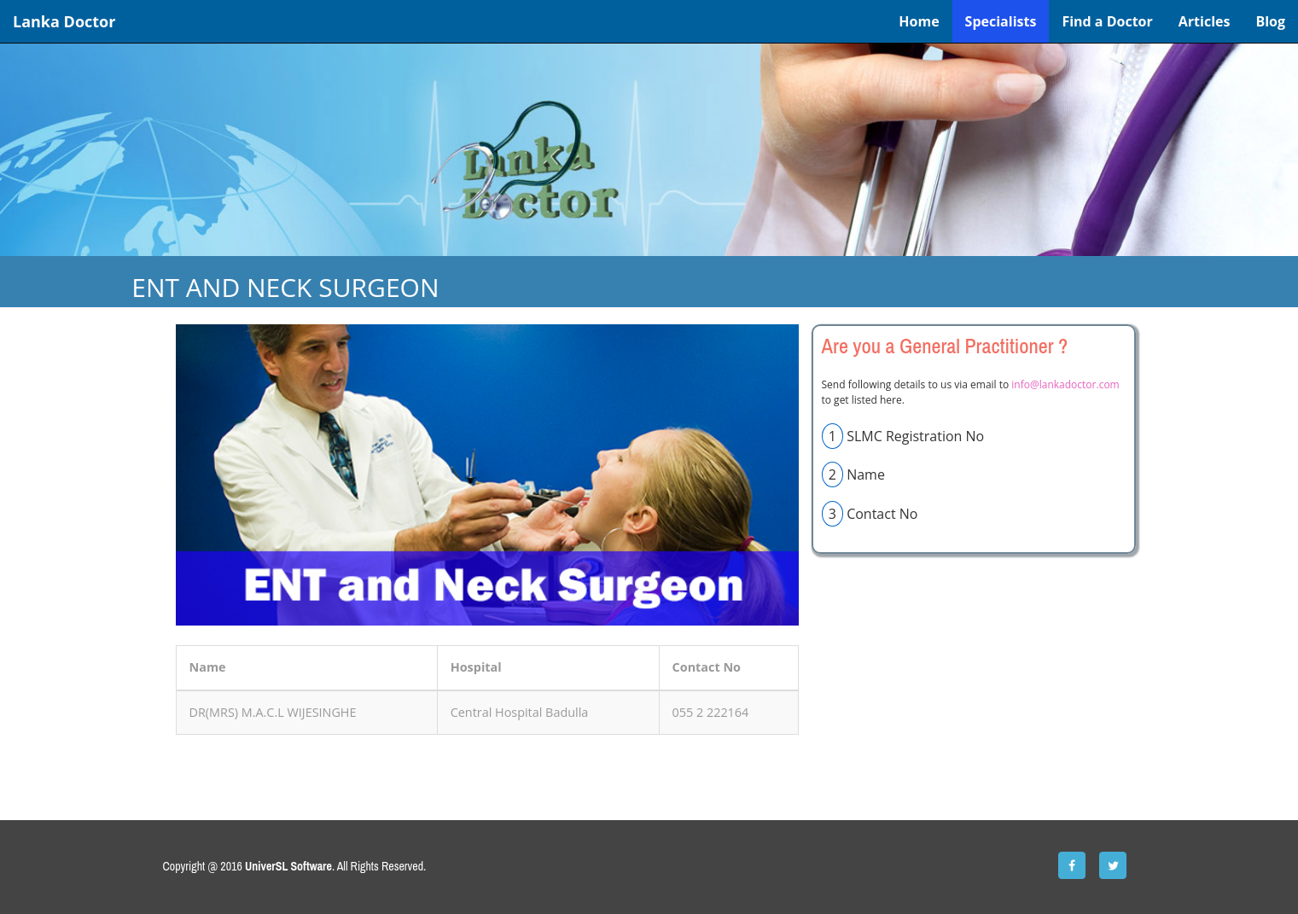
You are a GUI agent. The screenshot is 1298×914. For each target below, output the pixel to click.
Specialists (1001, 21)
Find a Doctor (1107, 21)
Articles (1205, 21)
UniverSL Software (288, 866)
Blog (1270, 21)
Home (919, 21)
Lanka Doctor (64, 21)
